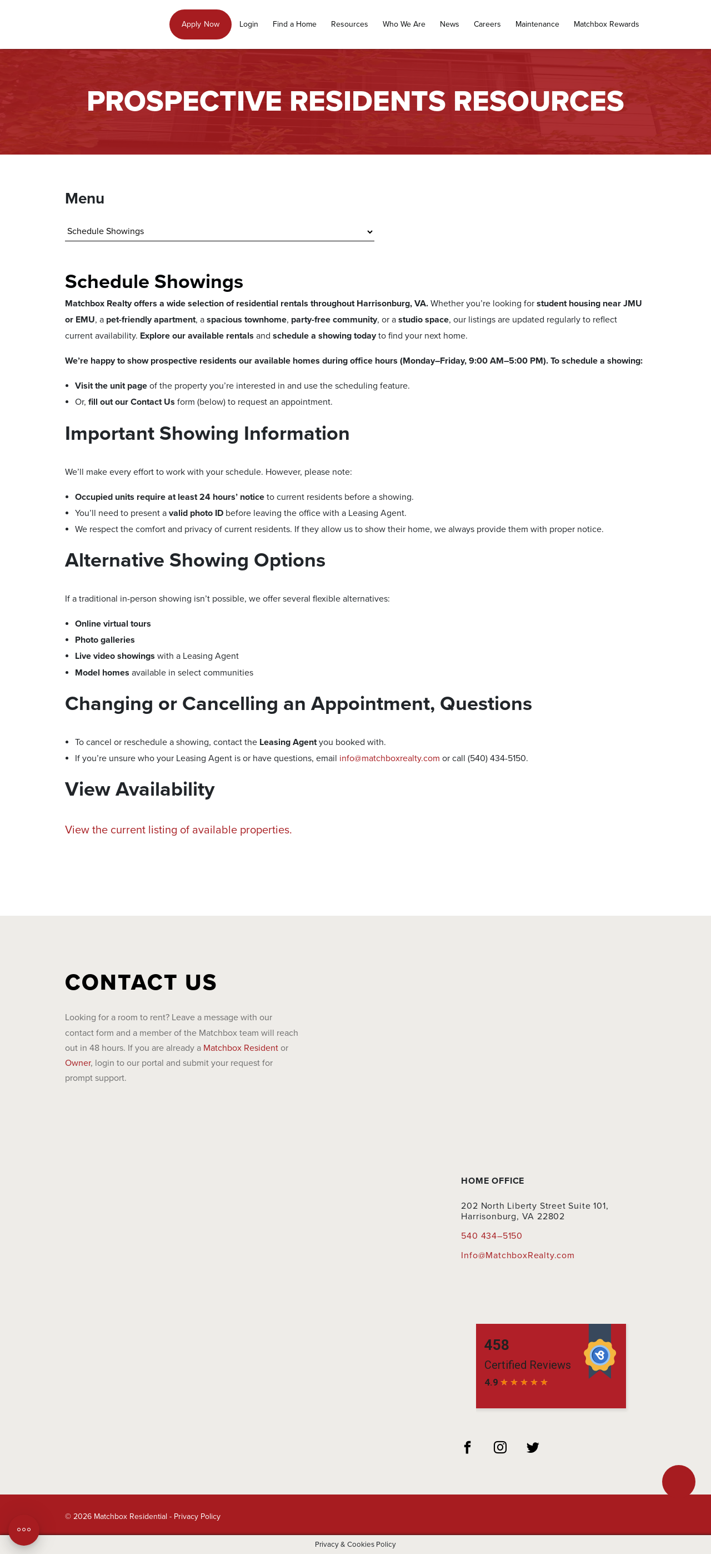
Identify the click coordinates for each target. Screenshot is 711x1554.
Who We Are (404, 24)
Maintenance (537, 24)
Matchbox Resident (240, 1048)
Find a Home (295, 24)
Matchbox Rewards (606, 24)
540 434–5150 (492, 1236)
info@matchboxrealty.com (389, 758)
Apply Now (200, 24)
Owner (78, 1063)
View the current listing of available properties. (178, 830)
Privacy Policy (197, 1516)
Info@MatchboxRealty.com (517, 1255)
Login (248, 24)
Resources (349, 24)
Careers (487, 24)
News (449, 24)
